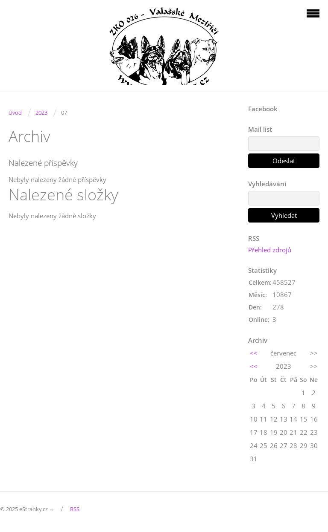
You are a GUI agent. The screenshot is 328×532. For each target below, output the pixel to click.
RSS (74, 509)
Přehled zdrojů (269, 250)
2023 (41, 112)
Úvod (15, 112)
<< (254, 353)
